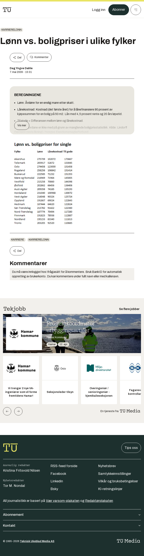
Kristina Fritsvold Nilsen (21, 470)
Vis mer (21, 125)
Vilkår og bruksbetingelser (118, 481)
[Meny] (135, 10)
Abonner (118, 10)
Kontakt (72, 525)
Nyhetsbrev (107, 466)
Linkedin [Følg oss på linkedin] (56, 481)
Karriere (17, 239)
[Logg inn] (98, 9)
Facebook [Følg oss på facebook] (58, 474)
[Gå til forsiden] (7, 10)
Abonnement (72, 515)
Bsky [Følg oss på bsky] (54, 489)
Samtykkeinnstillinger (114, 474)
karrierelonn (12, 29)
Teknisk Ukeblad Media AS (37, 541)
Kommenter (39, 57)
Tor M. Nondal (14, 486)
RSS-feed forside (63, 466)
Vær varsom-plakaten (63, 501)
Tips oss (131, 448)
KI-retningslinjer (110, 489)
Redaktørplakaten (99, 501)
